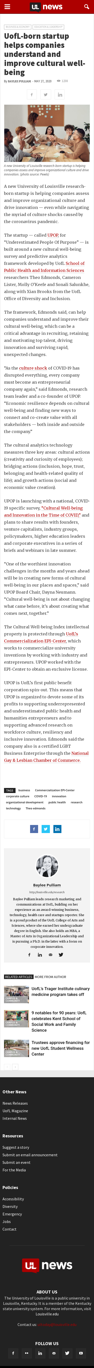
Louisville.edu (47, 1313)
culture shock (33, 368)
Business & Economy (18, 26)
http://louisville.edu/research (47, 892)
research (76, 802)
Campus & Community (13, 999)
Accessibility (13, 1198)
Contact (10, 1229)
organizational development (24, 802)
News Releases (15, 1103)
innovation (59, 796)
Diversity (10, 1206)
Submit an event (17, 1162)
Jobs (7, 1221)
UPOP (52, 235)
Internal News (15, 1118)
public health (57, 802)
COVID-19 (40, 796)
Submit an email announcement (30, 1154)
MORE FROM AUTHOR (50, 977)
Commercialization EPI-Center (55, 790)
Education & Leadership (48, 26)
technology (13, 808)
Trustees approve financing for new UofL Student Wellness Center (61, 1048)
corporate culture (17, 796)
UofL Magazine (15, 1110)
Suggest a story (16, 1147)
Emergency (12, 1213)
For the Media (14, 1169)
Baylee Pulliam (19, 81)
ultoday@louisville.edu (57, 1324)
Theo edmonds (36, 808)
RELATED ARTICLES (18, 977)
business (24, 790)
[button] (87, 7)
